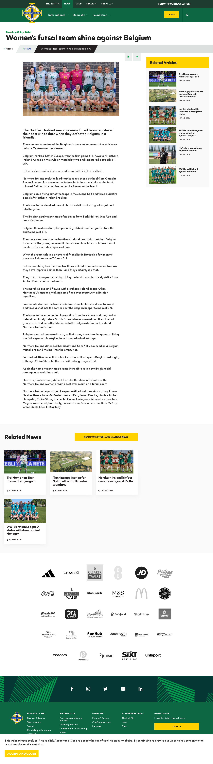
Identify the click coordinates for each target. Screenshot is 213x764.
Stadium (91, 3)
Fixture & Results (100, 718)
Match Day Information (39, 730)
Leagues (96, 726)
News (67, 3)
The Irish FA (52, 3)
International (58, 15)
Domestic (80, 15)
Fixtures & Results (36, 718)
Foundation (101, 15)
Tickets (177, 726)
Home (8, 48)
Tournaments (34, 722)
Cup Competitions (101, 722)
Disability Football (69, 724)
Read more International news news (106, 436)
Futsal (63, 732)
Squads (31, 726)
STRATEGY (107, 3)
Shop (79, 3)
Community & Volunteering (73, 728)
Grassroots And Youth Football (71, 719)
